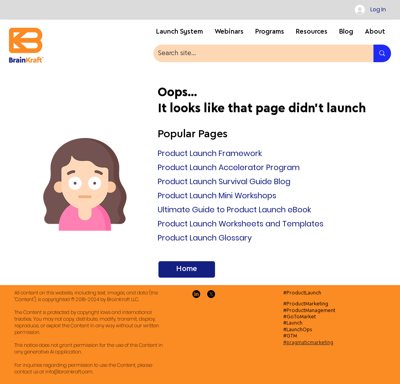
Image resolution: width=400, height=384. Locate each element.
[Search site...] (257, 53)
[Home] (186, 269)
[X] (211, 294)
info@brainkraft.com (68, 371)
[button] (311, 34)
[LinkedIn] (196, 294)
